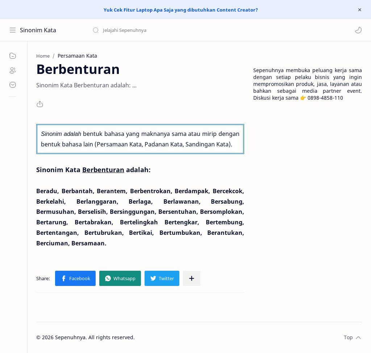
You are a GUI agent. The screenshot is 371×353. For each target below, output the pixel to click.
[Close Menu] (360, 10)
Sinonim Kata (38, 30)
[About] (12, 70)
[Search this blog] (150, 30)
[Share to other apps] (191, 278)
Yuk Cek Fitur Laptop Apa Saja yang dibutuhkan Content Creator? (181, 10)
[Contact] (12, 85)
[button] (358, 30)
